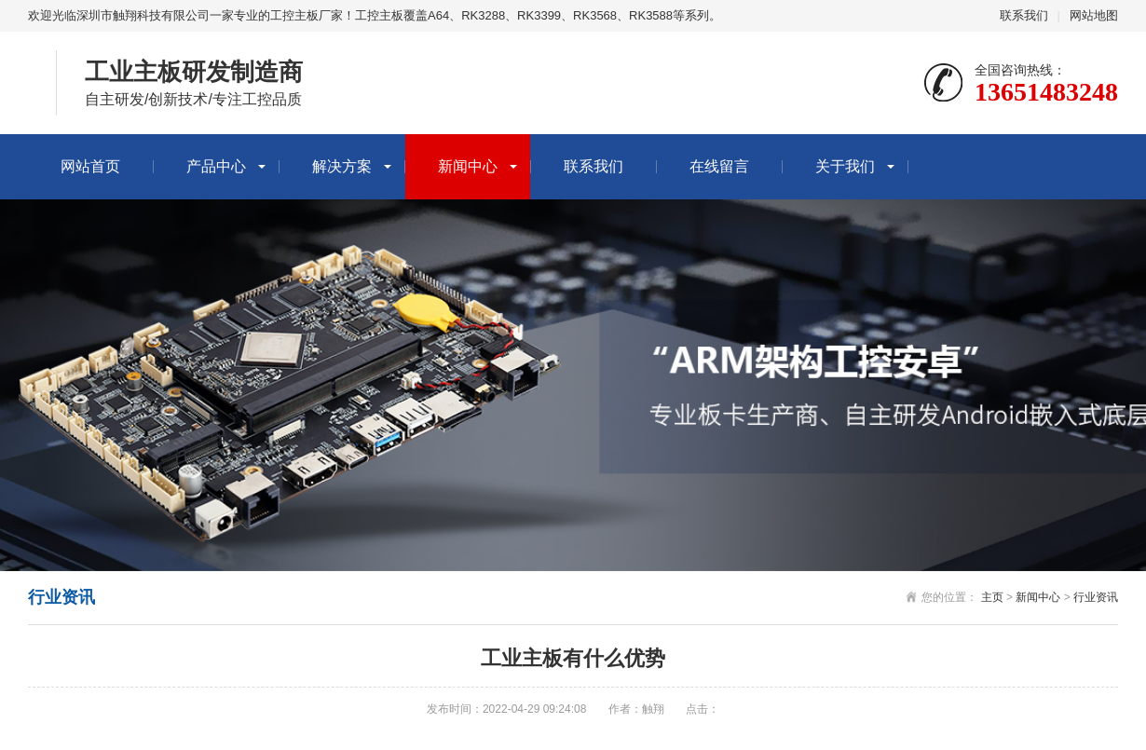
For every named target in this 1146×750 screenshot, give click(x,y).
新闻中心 (468, 166)
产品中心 (216, 166)
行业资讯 (1095, 597)
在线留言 (719, 166)
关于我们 (845, 166)
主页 (992, 597)
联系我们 (1024, 15)
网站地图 (1094, 15)
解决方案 (342, 166)
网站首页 (90, 166)
